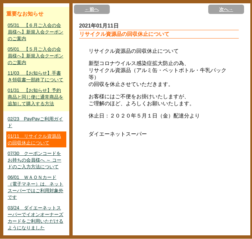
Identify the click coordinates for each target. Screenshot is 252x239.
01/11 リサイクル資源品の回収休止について (34, 139)
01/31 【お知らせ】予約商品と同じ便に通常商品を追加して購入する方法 (35, 97)
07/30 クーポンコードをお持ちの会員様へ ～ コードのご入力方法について (34, 160)
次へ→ (226, 9)
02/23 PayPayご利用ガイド (35, 122)
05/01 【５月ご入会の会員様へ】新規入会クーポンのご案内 (35, 55)
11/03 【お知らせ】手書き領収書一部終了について (35, 76)
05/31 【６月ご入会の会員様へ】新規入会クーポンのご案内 (35, 32)
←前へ (92, 9)
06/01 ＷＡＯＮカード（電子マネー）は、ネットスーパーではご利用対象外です (35, 187)
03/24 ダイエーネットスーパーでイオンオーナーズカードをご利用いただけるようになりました (35, 217)
